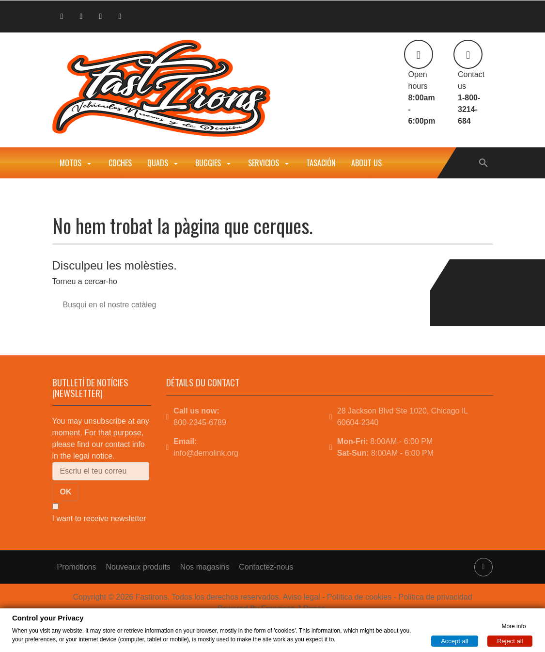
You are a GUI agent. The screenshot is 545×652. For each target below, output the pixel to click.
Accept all (454, 640)
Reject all (510, 640)
